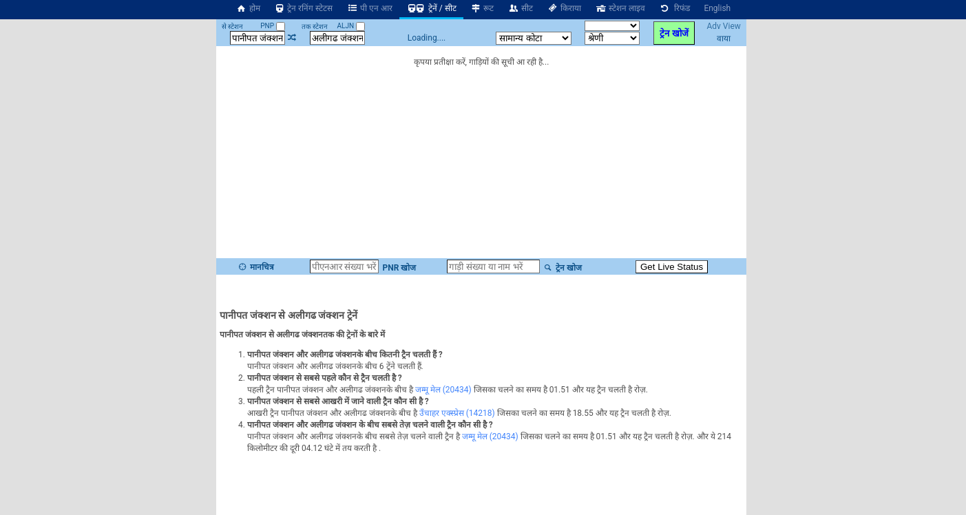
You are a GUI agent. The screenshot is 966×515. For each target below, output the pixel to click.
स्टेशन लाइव (620, 8)
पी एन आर (369, 8)
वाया (724, 38)
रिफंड (675, 8)
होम (247, 8)
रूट (482, 8)
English (717, 8)
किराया (564, 8)
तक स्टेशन (315, 26)
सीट (520, 8)
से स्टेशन (232, 26)
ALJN (350, 26)
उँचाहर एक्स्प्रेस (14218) (457, 413)
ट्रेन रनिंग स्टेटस (303, 8)
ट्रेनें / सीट (431, 8)
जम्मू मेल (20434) (443, 390)
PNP (272, 26)
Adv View (723, 26)
